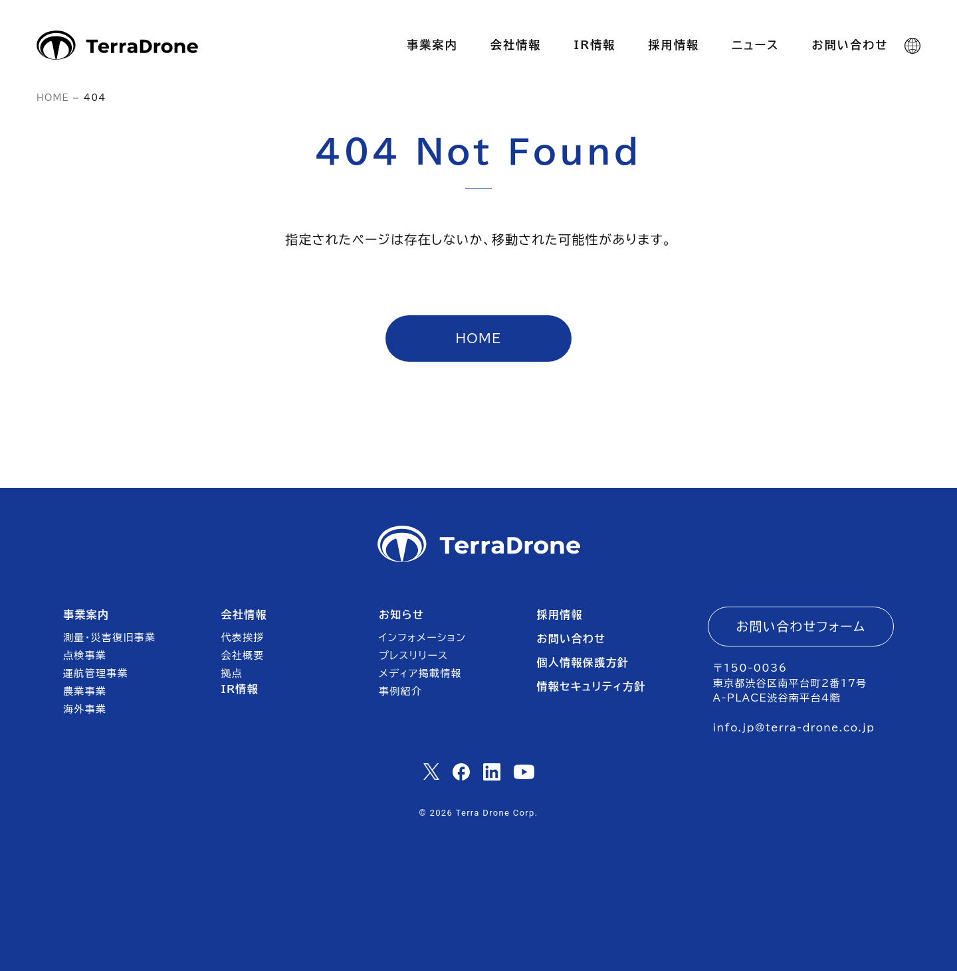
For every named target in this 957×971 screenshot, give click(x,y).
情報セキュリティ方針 (590, 686)
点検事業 (84, 655)
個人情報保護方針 (582, 662)
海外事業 (84, 709)
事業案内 (86, 614)
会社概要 (243, 655)
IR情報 (240, 689)
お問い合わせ (570, 638)
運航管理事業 (95, 673)
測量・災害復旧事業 (109, 637)
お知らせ (401, 614)
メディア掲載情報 (420, 673)
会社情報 (244, 614)
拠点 (232, 673)
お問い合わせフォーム (801, 626)
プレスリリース (414, 655)
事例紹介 (400, 691)
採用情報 (559, 614)
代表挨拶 (243, 637)
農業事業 (84, 691)
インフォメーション (422, 637)
